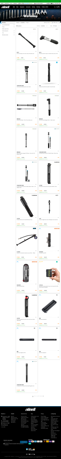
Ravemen (41, 251)
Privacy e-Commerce (44, 418)
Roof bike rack (53, 433)
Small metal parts (5, 30)
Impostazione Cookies (44, 428)
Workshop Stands (5, 34)
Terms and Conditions (34, 424)
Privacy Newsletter (44, 423)
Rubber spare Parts (5, 28)
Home (27, 13)
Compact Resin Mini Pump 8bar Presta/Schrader (47, 86)
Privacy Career (43, 424)
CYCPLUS (41, 285)
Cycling (30, 13)
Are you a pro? (23, 423)
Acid (40, 218)
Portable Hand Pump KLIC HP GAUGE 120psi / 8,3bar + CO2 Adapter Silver (26, 187)
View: (51, 25)
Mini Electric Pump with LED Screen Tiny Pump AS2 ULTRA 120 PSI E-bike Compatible (48, 287)
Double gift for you (54, 419)
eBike (14, 7)
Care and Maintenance (6, 24)
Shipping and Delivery (34, 421)
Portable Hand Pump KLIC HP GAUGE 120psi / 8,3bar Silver (48, 153)
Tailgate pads (53, 435)
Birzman (18, 118)
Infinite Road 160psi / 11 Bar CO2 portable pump (24, 120)
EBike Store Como (14, 417)
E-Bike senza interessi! (54, 421)
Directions (4, 419)
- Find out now (38, 1)
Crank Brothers (20, 85)
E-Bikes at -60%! (45, 7)
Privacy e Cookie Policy (44, 417)
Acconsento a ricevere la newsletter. (14, 444)
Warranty (22, 424)
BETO (18, 52)
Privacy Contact (43, 422)
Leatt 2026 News (54, 428)
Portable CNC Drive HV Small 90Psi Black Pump (24, 219)
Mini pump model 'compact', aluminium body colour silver (48, 53)
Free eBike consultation (25, 427)
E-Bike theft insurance (24, 417)
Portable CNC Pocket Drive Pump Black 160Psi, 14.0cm (48, 186)
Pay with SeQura (23, 419)
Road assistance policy (25, 421)
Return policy (33, 428)
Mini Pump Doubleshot (43, 319)
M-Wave (18, 251)
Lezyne (40, 185)
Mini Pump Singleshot (42, 352)
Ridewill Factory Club (14, 418)
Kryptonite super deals (54, 427)
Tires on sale (53, 436)
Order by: (38, 25)
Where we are (13, 419)
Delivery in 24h (46, 22)
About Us (12, 416)
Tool (3, 32)
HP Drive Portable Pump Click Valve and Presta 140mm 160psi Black (26, 320)
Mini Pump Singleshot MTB (21, 352)
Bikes (17, 7)
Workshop (38, 7)
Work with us (13, 422)
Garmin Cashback (54, 423)
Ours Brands (13, 421)
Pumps (3, 26)
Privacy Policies (43, 416)
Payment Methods (34, 419)
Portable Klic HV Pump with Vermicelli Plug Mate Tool (25, 385)
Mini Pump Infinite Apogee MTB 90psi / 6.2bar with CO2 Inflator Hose (26, 154)
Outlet (52, 429)
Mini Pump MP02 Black (20, 286)
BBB (40, 318)
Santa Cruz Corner (54, 434)
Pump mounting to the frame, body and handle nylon (25, 53)
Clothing (33, 7)
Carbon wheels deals (54, 418)
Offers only (55, 22)
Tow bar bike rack (54, 437)
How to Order (33, 418)
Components (22, 7)
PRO (40, 85)
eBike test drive (23, 418)
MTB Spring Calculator (24, 425)
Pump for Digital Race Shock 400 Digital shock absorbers (48, 219)
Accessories (28, 7)
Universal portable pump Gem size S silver (24, 86)
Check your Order (24, 416)
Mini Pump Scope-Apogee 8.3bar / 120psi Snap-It (47, 120)
